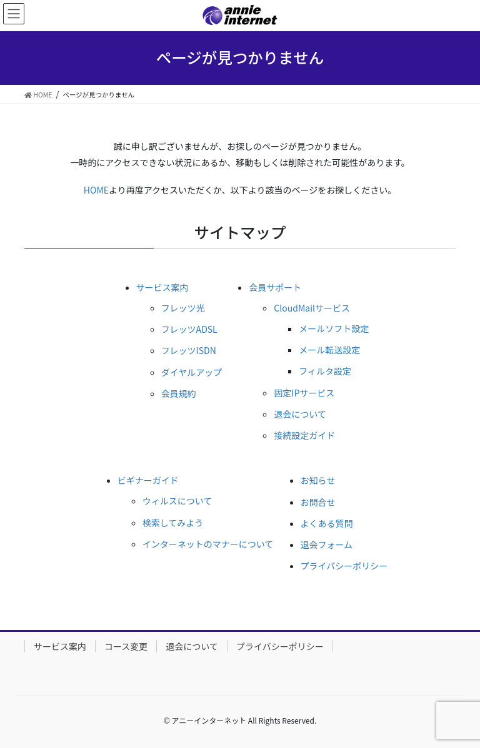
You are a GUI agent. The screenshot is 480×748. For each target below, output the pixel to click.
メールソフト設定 (334, 328)
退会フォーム (327, 544)
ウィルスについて (177, 501)
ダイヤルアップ (191, 372)
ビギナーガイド (148, 480)
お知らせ (318, 480)
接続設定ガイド (304, 435)
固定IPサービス (304, 392)
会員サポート (275, 287)
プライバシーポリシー (344, 565)
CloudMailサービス (312, 308)
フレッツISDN (188, 350)
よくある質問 (327, 523)
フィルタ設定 (325, 371)
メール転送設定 (329, 349)
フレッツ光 (183, 308)
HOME (96, 190)
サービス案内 (162, 287)
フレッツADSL (189, 329)
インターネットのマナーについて (208, 544)
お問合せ (318, 502)
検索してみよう (173, 522)
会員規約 (178, 393)
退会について (300, 414)
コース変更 (126, 646)
